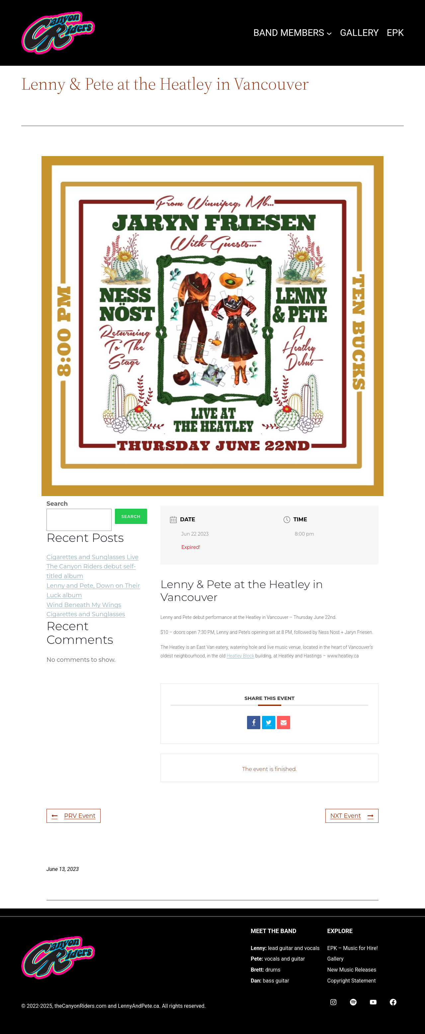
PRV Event (73, 815)
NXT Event (352, 815)
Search (57, 503)
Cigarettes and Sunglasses (85, 614)
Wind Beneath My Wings (83, 605)
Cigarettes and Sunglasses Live (92, 557)
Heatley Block (240, 655)
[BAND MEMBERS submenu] (329, 33)
